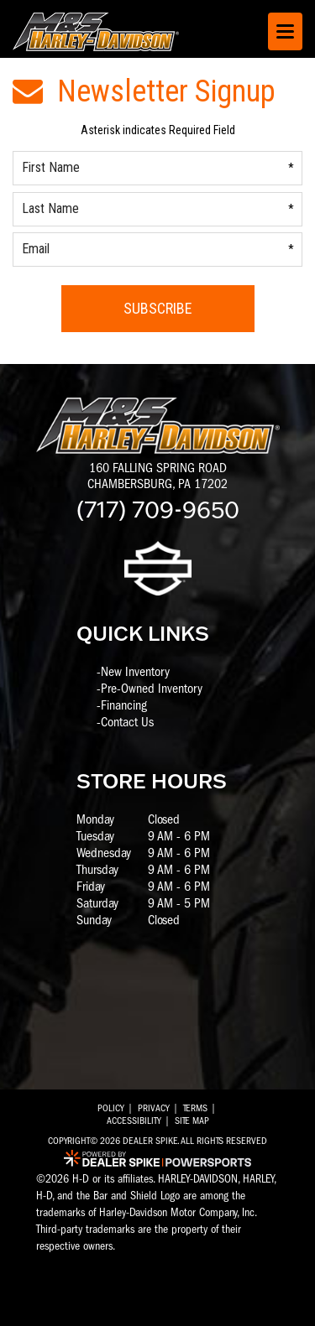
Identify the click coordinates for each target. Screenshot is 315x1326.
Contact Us (127, 722)
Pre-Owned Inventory (151, 688)
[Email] (157, 249)
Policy (110, 1108)
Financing (124, 705)
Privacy (154, 1108)
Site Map (192, 1120)
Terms (195, 1108)
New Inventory (135, 671)
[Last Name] (157, 209)
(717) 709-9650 (157, 508)
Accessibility (134, 1120)
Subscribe (157, 308)
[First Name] (157, 168)
